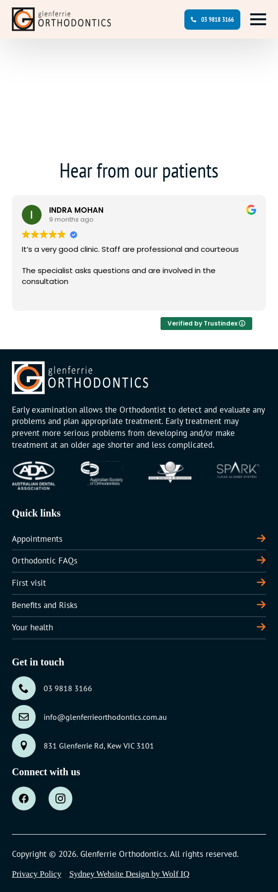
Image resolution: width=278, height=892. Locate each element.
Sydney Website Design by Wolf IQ (129, 874)
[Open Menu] (258, 19)
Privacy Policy (36, 874)
